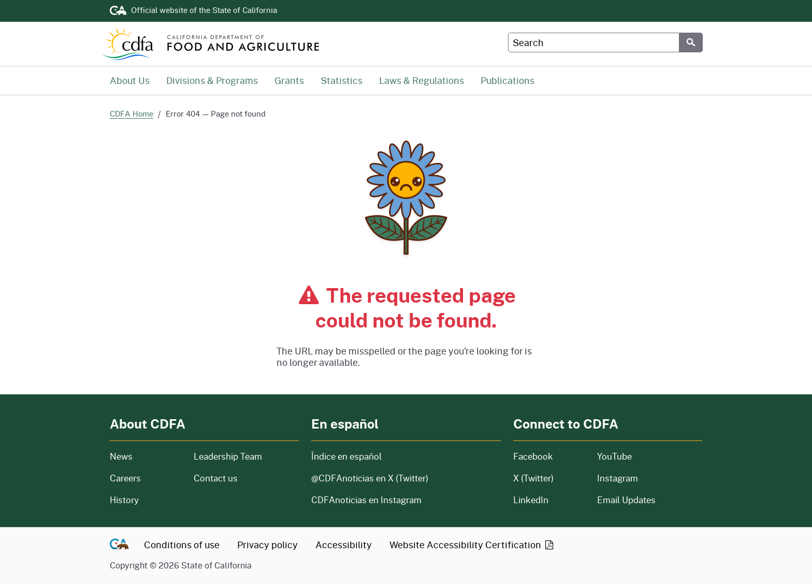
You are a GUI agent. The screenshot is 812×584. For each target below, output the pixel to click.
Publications (507, 80)
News (145, 456)
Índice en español (346, 456)
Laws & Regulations (421, 80)
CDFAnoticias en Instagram (366, 499)
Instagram (617, 478)
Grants (289, 80)
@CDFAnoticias (369, 478)
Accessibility (343, 544)
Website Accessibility (472, 544)
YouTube (614, 456)
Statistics (342, 80)
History (145, 499)
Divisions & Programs (212, 80)
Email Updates (626, 499)
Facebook (533, 456)
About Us (130, 80)
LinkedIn (530, 499)
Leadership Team (228, 456)
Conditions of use (182, 544)
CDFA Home (131, 113)
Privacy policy (267, 544)
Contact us (216, 478)
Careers (145, 478)
